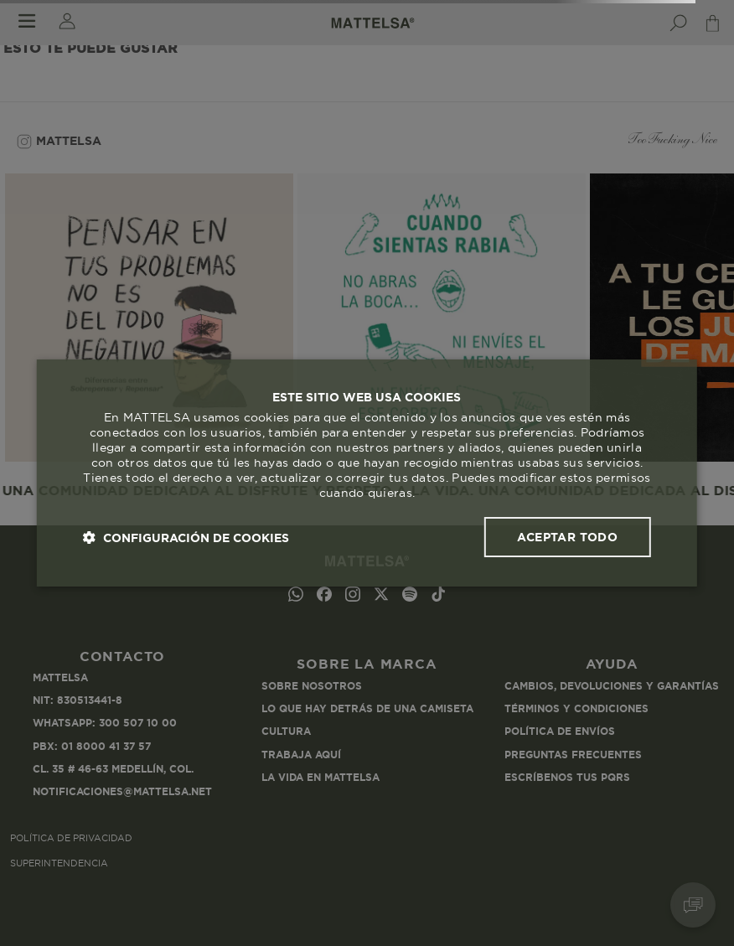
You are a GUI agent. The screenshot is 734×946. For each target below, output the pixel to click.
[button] (186, 537)
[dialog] (367, 473)
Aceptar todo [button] (567, 537)
